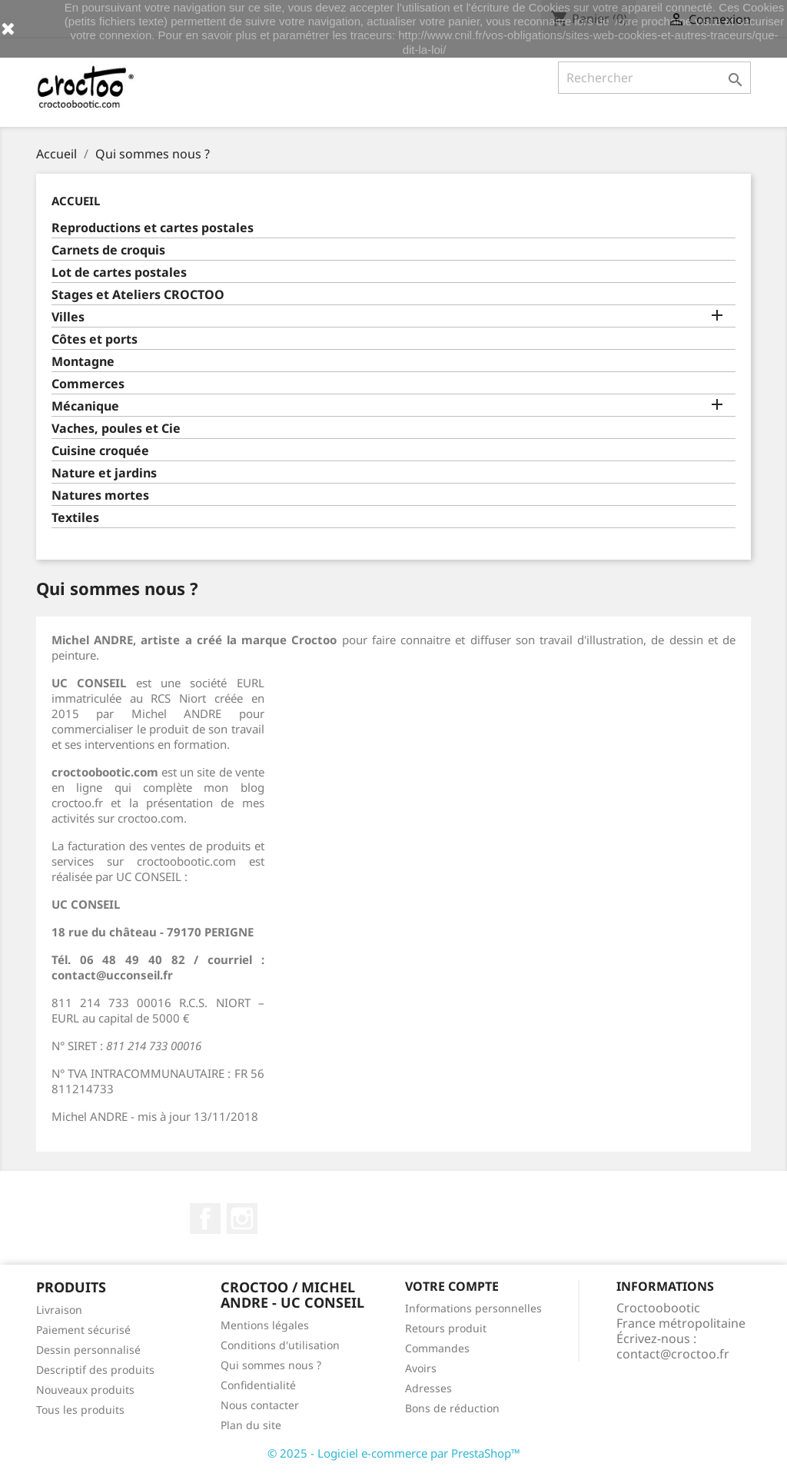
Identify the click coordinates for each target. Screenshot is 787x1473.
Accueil (75, 200)
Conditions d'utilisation (280, 1345)
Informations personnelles (473, 1308)
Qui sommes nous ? (271, 1365)
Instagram (242, 1218)
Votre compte (452, 1286)
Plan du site (251, 1425)
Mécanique (85, 406)
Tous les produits (80, 1409)
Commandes (437, 1348)
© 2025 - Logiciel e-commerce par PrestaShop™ (393, 1453)
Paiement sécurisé (83, 1329)
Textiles (75, 518)
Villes (68, 317)
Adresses (428, 1388)
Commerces (88, 384)
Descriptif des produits (95, 1369)
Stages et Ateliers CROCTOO (137, 295)
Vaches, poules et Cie (116, 429)
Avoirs (421, 1368)
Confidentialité (258, 1385)
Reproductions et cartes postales (152, 228)
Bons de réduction (452, 1408)
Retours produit (445, 1328)
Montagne (83, 362)
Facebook (205, 1218)
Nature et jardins (104, 473)
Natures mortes (100, 495)
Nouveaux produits (85, 1389)
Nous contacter (260, 1405)
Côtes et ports (94, 339)
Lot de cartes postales (119, 272)
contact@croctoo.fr (672, 1353)
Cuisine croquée (100, 451)
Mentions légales (265, 1325)
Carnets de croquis (108, 250)
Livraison (59, 1309)
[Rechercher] (654, 78)
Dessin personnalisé (88, 1349)
